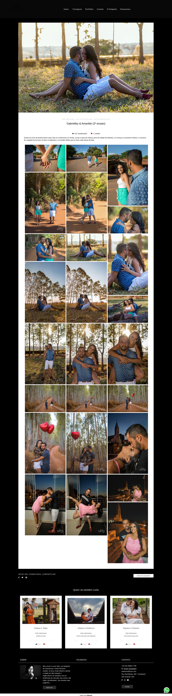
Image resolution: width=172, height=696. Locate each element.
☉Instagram (77, 9)
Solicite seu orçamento (143, 575)
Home (66, 9)
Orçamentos (125, 9)
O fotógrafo (112, 9)
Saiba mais (49, 687)
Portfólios (89, 9)
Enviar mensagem (130, 668)
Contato (100, 9)
